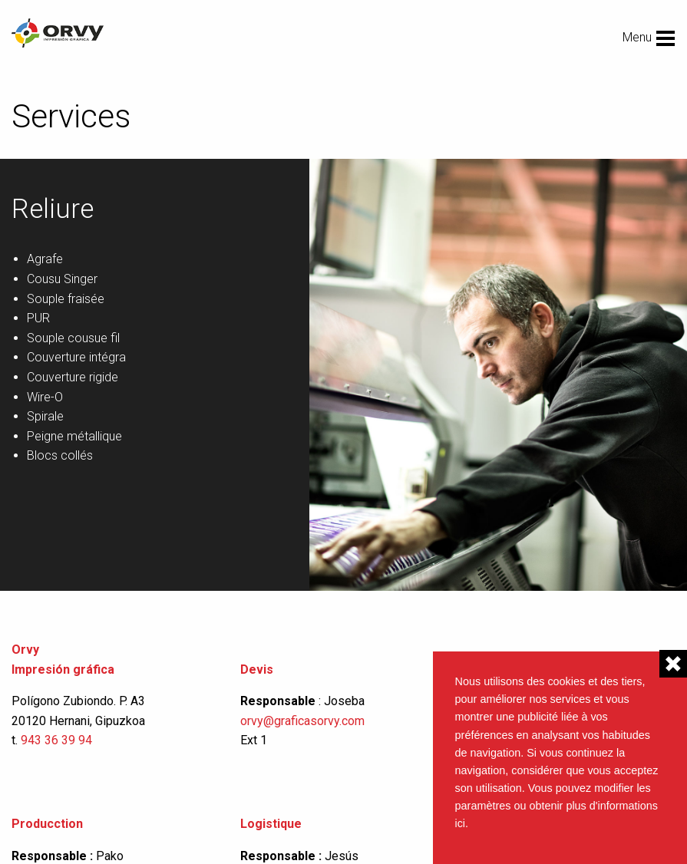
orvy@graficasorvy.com (304, 721)
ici (460, 823)
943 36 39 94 (56, 740)
